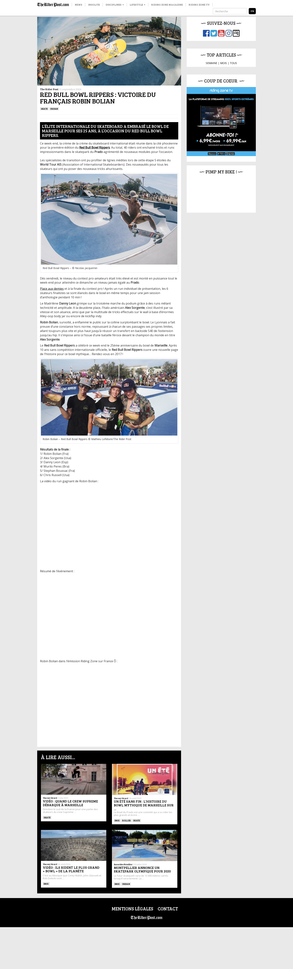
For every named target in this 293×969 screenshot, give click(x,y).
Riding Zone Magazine (167, 4)
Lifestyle (137, 4)
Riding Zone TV (199, 4)
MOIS (223, 63)
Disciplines (115, 4)
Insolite (94, 4)
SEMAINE (211, 63)
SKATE (44, 108)
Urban (54, 108)
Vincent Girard (50, 797)
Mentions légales (132, 909)
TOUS (233, 63)
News (78, 4)
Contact (168, 909)
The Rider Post (49, 89)
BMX (117, 820)
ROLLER (126, 820)
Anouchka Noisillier (123, 864)
